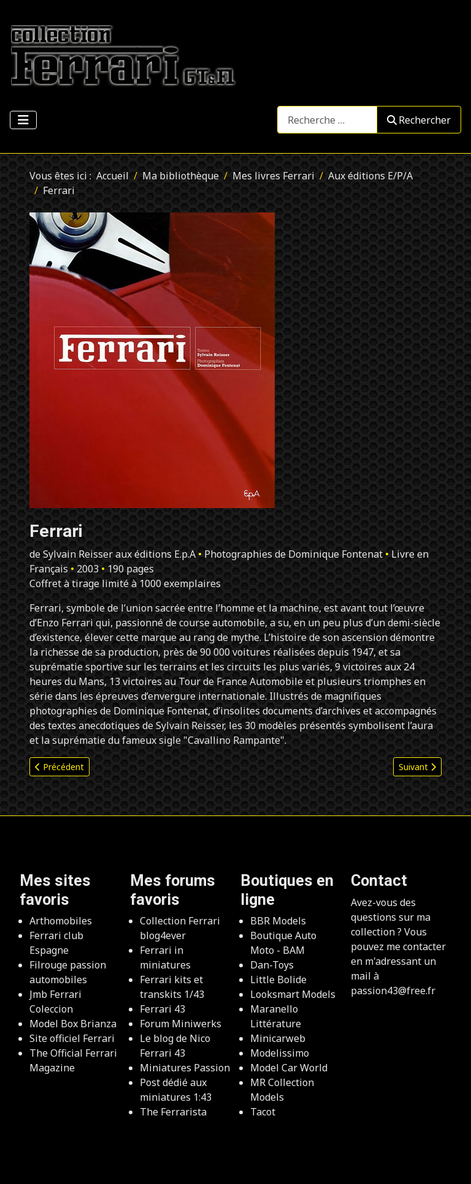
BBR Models (278, 920)
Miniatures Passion (185, 1067)
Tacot (262, 1111)
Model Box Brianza (73, 1023)
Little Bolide (278, 979)
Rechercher (419, 120)
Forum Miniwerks (180, 1023)
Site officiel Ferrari (72, 1038)
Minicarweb (277, 1038)
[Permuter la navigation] (23, 120)
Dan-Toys (272, 965)
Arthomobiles (60, 920)
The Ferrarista (173, 1111)
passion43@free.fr (393, 990)
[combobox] (327, 119)
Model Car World (288, 1067)
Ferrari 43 (162, 1009)
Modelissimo (279, 1053)
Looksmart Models (292, 994)
